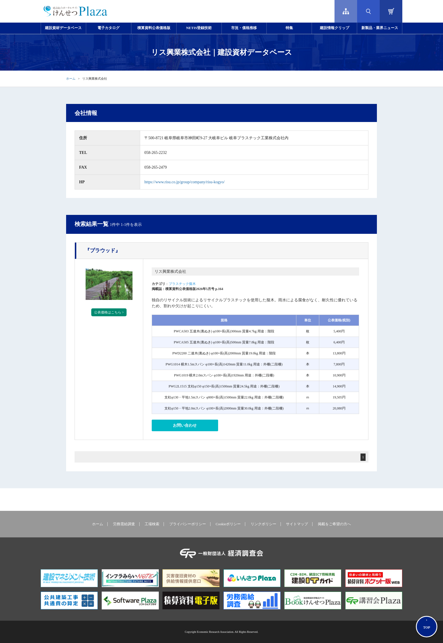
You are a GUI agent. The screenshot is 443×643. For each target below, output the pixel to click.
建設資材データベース (63, 28)
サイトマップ (297, 524)
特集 (289, 28)
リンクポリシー (263, 524)
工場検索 (152, 524)
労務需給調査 (124, 524)
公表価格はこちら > (109, 312)
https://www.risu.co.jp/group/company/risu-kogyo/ (184, 182)
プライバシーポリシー (187, 524)
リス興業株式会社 (170, 271)
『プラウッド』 (102, 250)
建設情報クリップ (334, 28)
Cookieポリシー (228, 524)
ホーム (70, 78)
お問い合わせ (185, 425)
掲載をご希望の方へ (334, 524)
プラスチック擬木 (182, 284)
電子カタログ (108, 28)
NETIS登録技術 (199, 28)
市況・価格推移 (244, 28)
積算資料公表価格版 (153, 28)
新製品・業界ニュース (379, 28)
